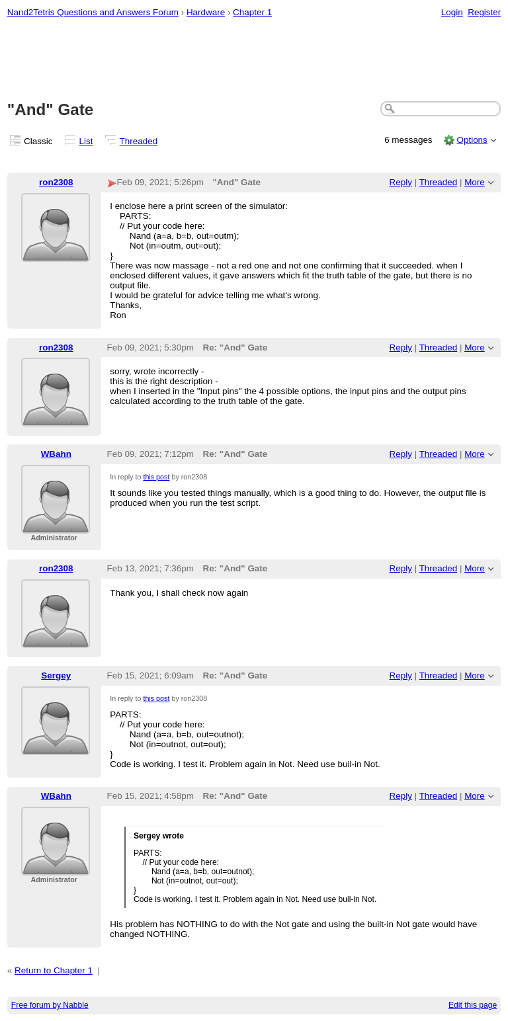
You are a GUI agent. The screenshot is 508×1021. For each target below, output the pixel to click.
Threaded (139, 141)
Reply (401, 182)
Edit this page (472, 1005)
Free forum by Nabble (50, 1005)
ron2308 (56, 182)
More (474, 182)
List (86, 141)
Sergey (56, 675)
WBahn (56, 454)
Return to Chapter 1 (54, 970)
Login (452, 12)
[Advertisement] (254, 60)
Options (471, 140)
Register (484, 12)
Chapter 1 (252, 12)
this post (156, 477)
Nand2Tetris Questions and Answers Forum (93, 12)
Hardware (206, 12)
